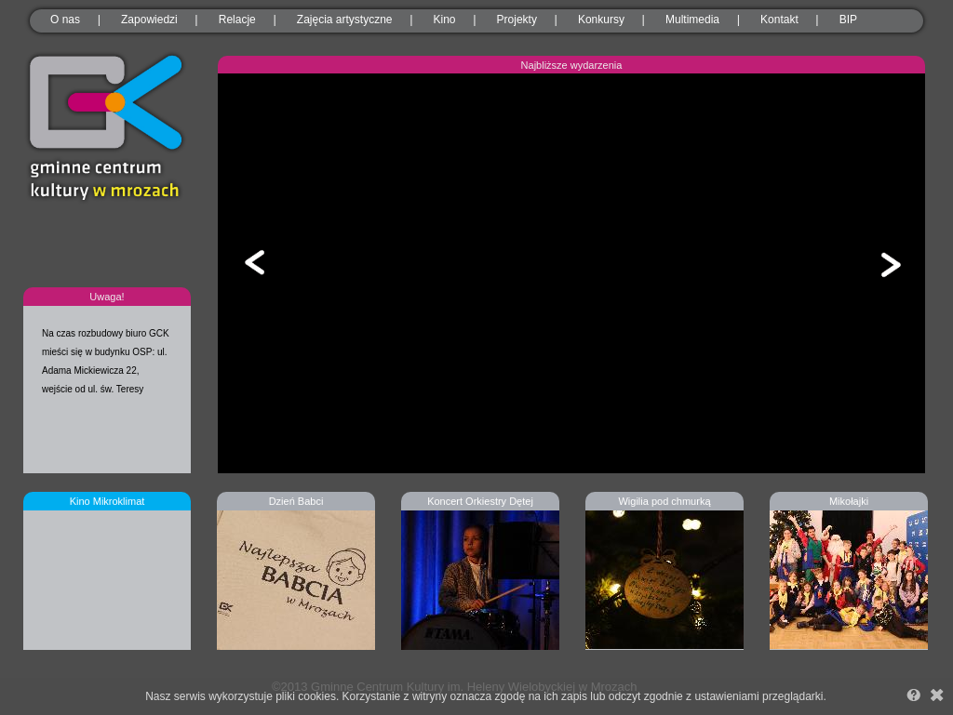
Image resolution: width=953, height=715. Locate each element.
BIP (848, 19)
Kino (445, 19)
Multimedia (692, 19)
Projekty (517, 19)
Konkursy (601, 19)
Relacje (237, 19)
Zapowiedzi (149, 19)
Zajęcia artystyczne (345, 19)
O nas (65, 19)
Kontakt (779, 19)
